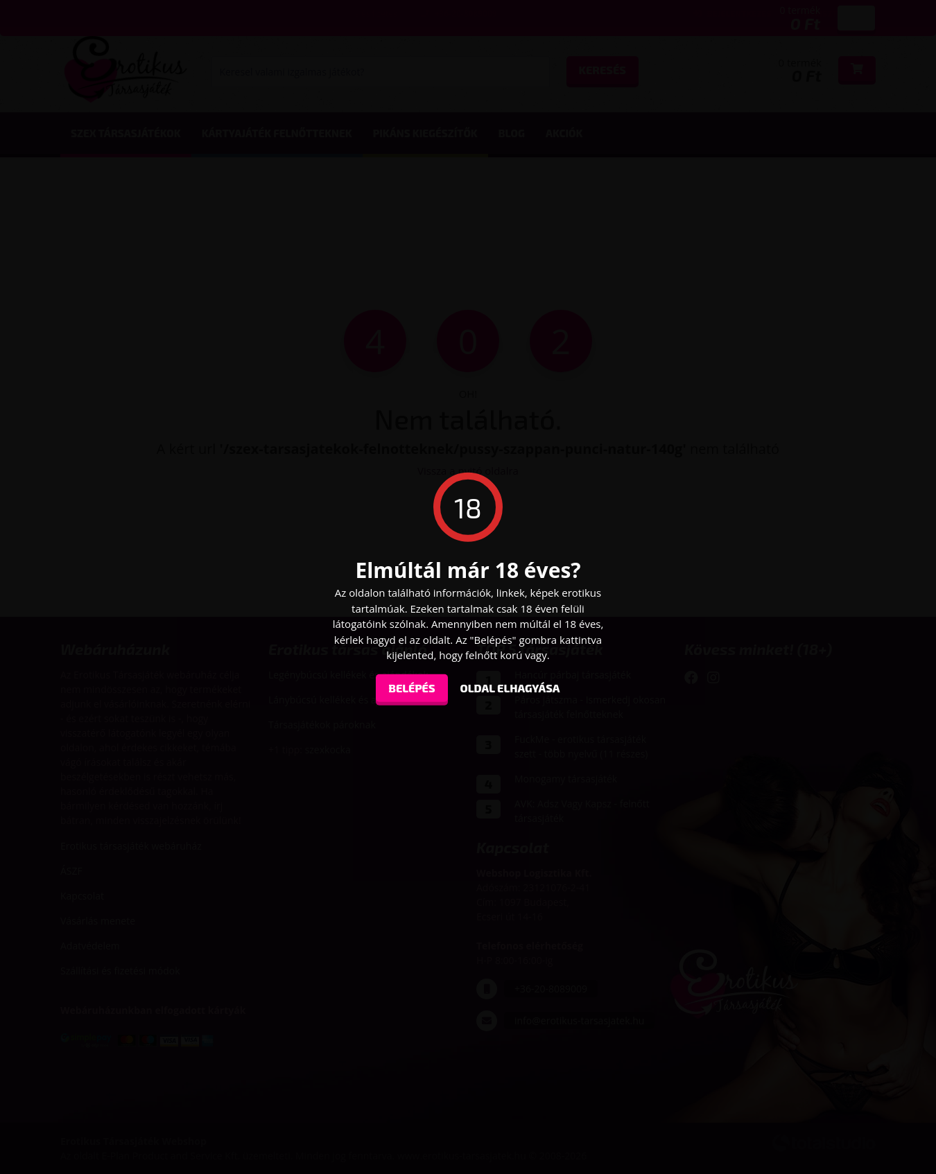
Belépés (411, 687)
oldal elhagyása (510, 687)
